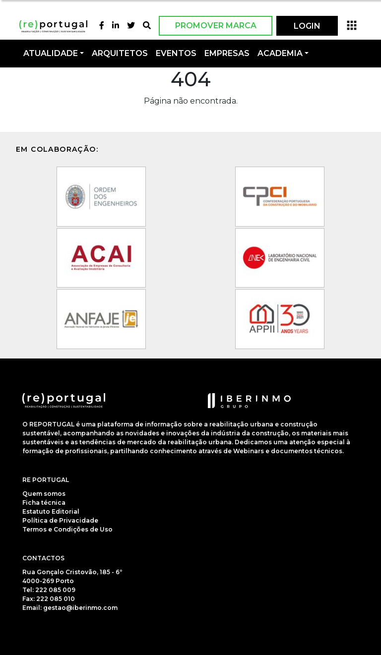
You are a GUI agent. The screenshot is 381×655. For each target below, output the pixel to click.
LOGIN (307, 26)
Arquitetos (120, 53)
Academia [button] (280, 53)
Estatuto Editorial (50, 511)
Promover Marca (215, 25)
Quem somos (43, 493)
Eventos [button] (176, 53)
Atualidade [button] (50, 53)
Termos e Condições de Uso (67, 529)
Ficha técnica (43, 502)
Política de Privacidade (60, 520)
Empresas (227, 53)
